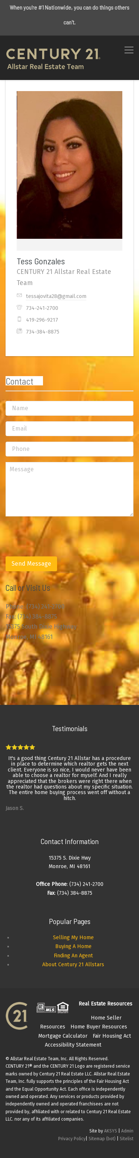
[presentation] (62, 536)
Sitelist (126, 1138)
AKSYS (110, 1131)
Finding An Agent (73, 956)
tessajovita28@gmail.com (56, 296)
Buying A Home (73, 946)
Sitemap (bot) (102, 1138)
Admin (127, 1131)
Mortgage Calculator (62, 1036)
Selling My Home (73, 937)
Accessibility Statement (73, 1045)
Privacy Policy (72, 1138)
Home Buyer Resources (98, 1027)
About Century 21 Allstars (73, 964)
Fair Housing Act (112, 1036)
